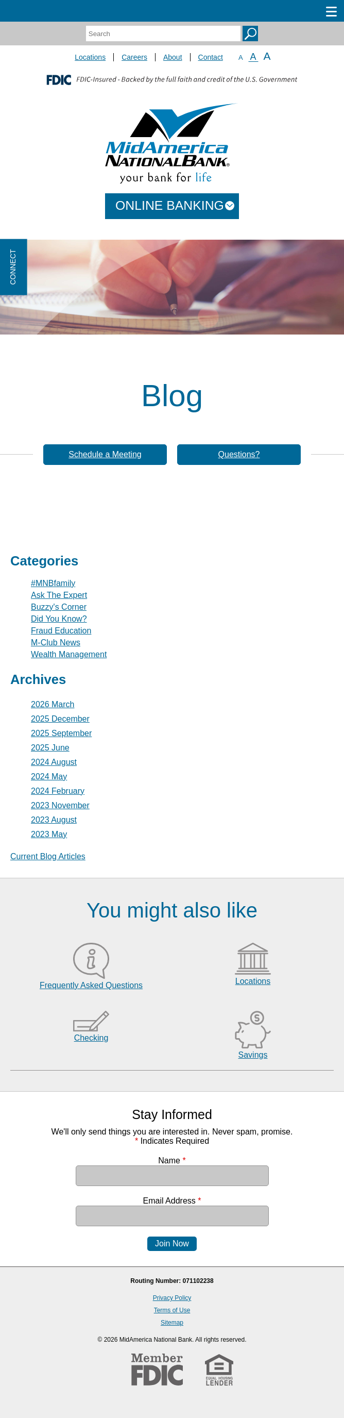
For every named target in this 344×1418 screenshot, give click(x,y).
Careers (134, 57)
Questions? (239, 454)
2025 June (50, 747)
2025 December (60, 718)
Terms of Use (172, 1310)
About (172, 57)
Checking (91, 1037)
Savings (253, 1054)
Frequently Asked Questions (91, 985)
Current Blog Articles (47, 856)
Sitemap (172, 1322)
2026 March (53, 704)
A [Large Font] (267, 56)
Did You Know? (59, 618)
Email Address (172, 1200)
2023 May (49, 834)
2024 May (49, 776)
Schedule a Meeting (104, 454)
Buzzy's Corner (59, 607)
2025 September (61, 733)
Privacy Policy (172, 1298)
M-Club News (55, 642)
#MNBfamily (53, 583)
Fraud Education (61, 630)
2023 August (54, 819)
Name (171, 1160)
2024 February (57, 791)
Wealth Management (69, 654)
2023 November (60, 805)
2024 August (54, 762)
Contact (210, 57)
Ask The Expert (59, 595)
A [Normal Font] (253, 57)
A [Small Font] (240, 57)
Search (250, 33)
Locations (90, 57)
